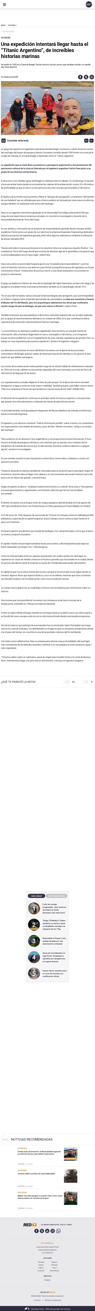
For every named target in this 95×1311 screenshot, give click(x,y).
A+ (86, 140)
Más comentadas (56, 896)
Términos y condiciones (53, 1300)
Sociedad (5, 38)
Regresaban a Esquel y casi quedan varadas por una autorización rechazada (54, 941)
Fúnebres (47, 1280)
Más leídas (36, 896)
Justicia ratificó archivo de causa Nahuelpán (36, 1174)
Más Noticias (54, 1271)
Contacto (37, 1300)
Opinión (41, 1265)
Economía (41, 1271)
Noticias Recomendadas (32, 1139)
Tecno (54, 1268)
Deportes (54, 1262)
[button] (80, 77)
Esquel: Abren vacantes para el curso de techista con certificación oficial (55, 973)
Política (41, 1268)
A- (91, 140)
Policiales (54, 1265)
